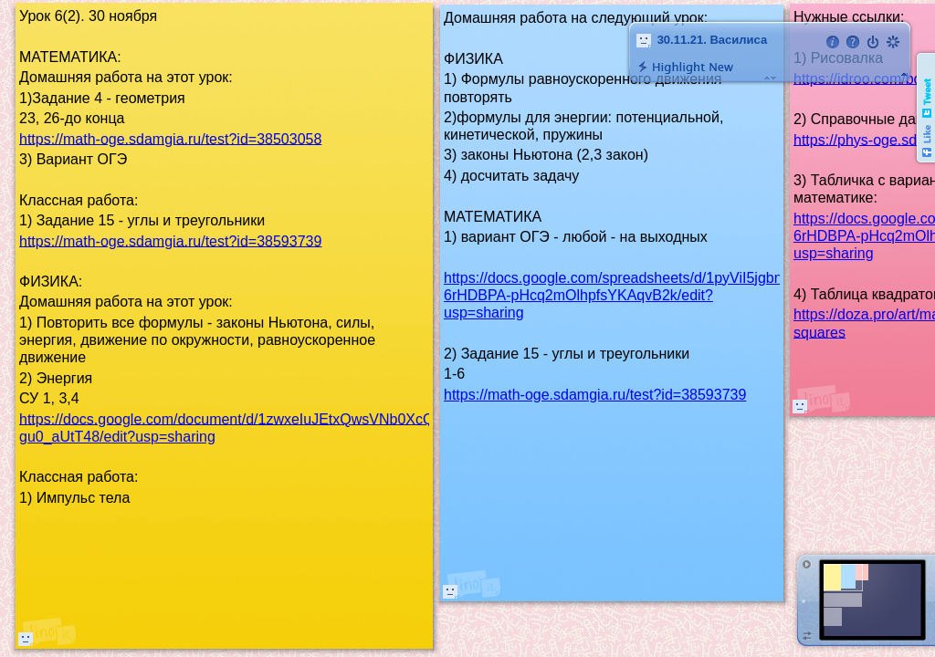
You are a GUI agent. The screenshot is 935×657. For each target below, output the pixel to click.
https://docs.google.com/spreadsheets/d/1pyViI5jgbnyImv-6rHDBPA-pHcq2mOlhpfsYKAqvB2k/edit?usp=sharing (631, 295)
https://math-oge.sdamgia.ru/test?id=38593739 (595, 394)
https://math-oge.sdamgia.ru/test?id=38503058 (170, 138)
